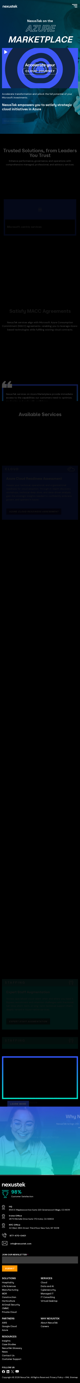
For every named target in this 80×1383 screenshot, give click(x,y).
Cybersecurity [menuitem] (48, 1289)
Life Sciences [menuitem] (9, 1286)
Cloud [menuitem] (44, 1282)
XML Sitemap (71, 1377)
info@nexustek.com (20, 1243)
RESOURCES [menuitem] (9, 1336)
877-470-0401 (18, 1235)
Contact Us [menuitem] (8, 1355)
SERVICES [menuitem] (46, 1278)
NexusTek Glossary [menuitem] (12, 1348)
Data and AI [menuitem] (47, 1286)
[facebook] (3, 1371)
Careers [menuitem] (45, 1326)
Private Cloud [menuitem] (9, 1312)
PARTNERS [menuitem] (8, 1318)
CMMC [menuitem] (5, 1308)
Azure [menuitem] (5, 1330)
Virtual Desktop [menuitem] (49, 1301)
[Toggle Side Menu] (74, 5)
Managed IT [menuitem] (47, 1293)
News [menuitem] (5, 1351)
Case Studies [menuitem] (9, 1344)
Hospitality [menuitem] (8, 1282)
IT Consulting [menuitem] (48, 1297)
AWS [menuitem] (4, 1322)
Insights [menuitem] (6, 1340)
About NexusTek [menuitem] (49, 1322)
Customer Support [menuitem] (11, 1359)
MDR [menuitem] (4, 1293)
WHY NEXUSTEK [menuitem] (50, 1318)
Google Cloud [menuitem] (9, 1326)
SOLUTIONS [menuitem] (9, 1278)
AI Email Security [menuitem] (11, 1304)
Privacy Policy (56, 1377)
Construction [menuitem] (9, 1297)
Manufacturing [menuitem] (10, 1289)
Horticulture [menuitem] (8, 1301)
